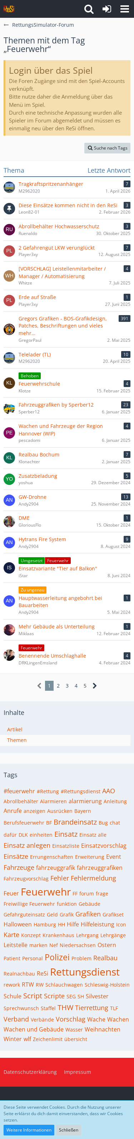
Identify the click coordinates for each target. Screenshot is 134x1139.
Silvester (97, 996)
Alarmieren (53, 801)
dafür (10, 834)
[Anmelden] (107, 9)
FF (75, 893)
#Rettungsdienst (80, 791)
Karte (11, 934)
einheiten (41, 834)
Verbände (42, 1019)
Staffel (48, 1008)
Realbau (105, 957)
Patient (12, 958)
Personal (32, 958)
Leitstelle (16, 945)
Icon (121, 924)
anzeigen (34, 811)
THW (65, 1007)
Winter (13, 1039)
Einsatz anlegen (27, 845)
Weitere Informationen (28, 1130)
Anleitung (115, 801)
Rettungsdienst (85, 971)
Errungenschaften (51, 856)
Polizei (57, 957)
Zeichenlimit (48, 1039)
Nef (53, 945)
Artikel (15, 729)
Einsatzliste (65, 845)
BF (49, 822)
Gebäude (89, 903)
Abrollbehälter (21, 801)
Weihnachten (102, 1029)
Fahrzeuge (19, 867)
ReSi (42, 973)
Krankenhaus (58, 935)
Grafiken (88, 914)
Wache (96, 1019)
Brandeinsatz (75, 822)
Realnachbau (19, 973)
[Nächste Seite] (95, 686)
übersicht (75, 1039)
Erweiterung (89, 856)
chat (115, 822)
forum (86, 893)
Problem (81, 958)
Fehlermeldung (93, 878)
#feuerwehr (19, 791)
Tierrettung (91, 1007)
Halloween (18, 924)
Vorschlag (70, 1019)
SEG (71, 996)
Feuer (11, 893)
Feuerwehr (46, 891)
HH (61, 924)
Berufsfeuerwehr (24, 822)
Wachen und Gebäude (34, 1029)
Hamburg (45, 924)
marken (38, 945)
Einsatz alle (92, 834)
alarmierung (85, 801)
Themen (17, 740)
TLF (114, 1008)
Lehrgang (87, 935)
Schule (12, 996)
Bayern (82, 811)
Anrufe (13, 811)
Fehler (59, 878)
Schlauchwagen (64, 984)
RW (40, 984)
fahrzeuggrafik (55, 868)
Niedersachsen (78, 945)
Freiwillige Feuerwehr (29, 903)
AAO (108, 791)
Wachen (118, 1019)
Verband (16, 1019)
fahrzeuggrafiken (100, 868)
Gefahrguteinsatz (24, 914)
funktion (67, 903)
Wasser (74, 1029)
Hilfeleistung (97, 924)
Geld (52, 914)
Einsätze (16, 856)
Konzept (31, 935)
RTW (28, 984)
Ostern (107, 945)
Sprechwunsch (21, 1008)
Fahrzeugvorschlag (26, 878)
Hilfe (73, 924)
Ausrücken (60, 811)
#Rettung (48, 791)
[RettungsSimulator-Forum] (9, 9)
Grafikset (113, 914)
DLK (23, 834)
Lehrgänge (113, 935)
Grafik (67, 914)
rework (12, 984)
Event (113, 857)
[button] (125, 9)
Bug (103, 822)
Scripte (54, 996)
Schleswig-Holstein (107, 984)
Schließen (68, 1130)
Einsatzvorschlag (103, 846)
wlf (27, 1039)
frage (102, 893)
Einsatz (66, 834)
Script (32, 995)
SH (81, 996)
